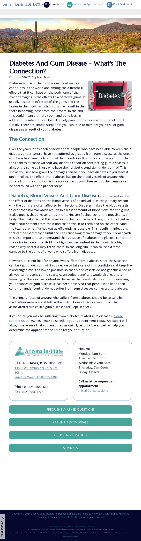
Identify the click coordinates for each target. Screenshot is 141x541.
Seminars (70, 454)
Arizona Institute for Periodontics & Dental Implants (64, 513)
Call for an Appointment (85, 4)
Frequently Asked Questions (70, 416)
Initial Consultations (93, 397)
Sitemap (100, 517)
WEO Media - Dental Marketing (112, 513)
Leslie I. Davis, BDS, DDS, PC (24, 4)
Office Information (70, 441)
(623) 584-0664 (37, 393)
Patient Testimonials (70, 429)
